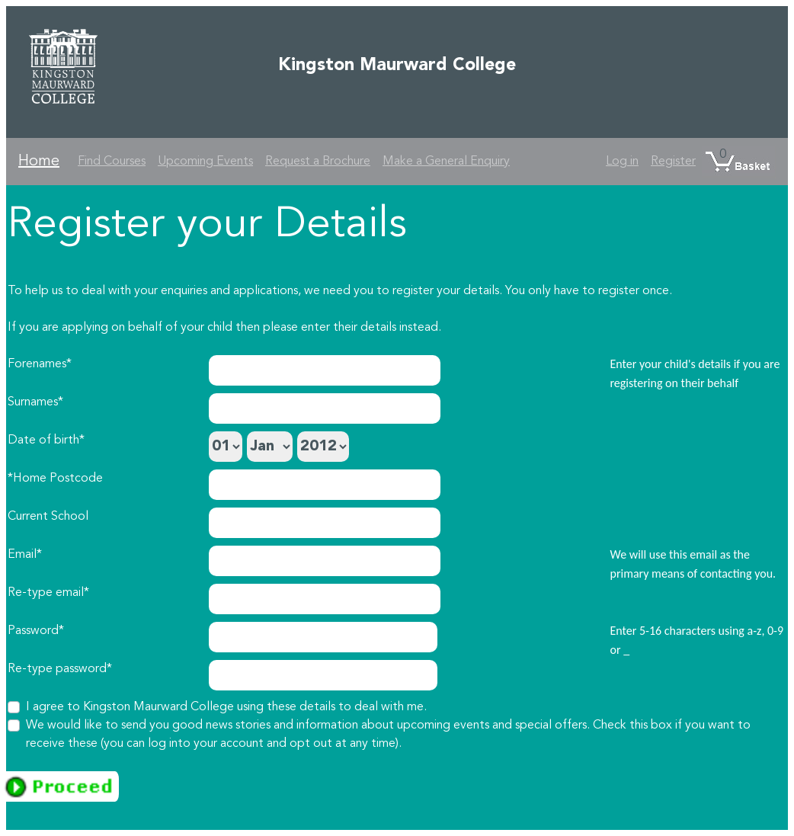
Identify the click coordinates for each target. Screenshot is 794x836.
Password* (36, 631)
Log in (622, 161)
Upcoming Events (205, 161)
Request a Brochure (317, 161)
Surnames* (35, 402)
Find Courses (112, 161)
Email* (25, 555)
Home (38, 161)
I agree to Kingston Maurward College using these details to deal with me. (226, 707)
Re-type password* (60, 669)
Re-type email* (48, 593)
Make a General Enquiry (446, 161)
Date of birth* (46, 440)
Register (673, 161)
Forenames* (40, 364)
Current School (48, 517)
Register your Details (207, 225)
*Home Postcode (55, 478)
